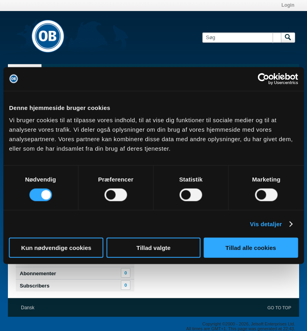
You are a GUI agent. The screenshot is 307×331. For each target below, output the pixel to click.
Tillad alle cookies (251, 247)
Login (287, 5)
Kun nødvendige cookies (56, 247)
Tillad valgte (153, 247)
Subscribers (34, 286)
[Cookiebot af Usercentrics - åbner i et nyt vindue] (263, 79)
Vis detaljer (266, 223)
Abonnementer (38, 273)
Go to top (279, 307)
